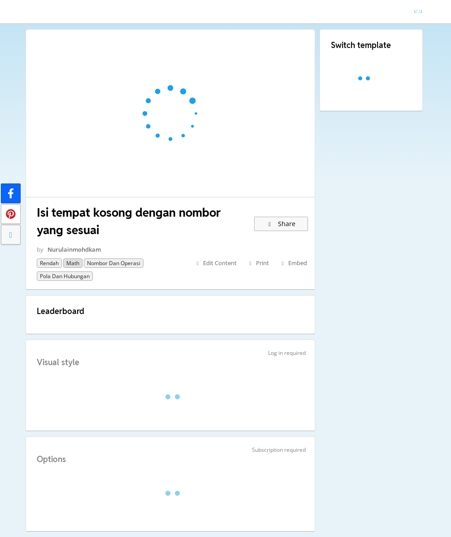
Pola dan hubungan (65, 276)
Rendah (49, 263)
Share (281, 223)
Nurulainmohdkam (74, 249)
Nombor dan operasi (113, 263)
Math (72, 263)
